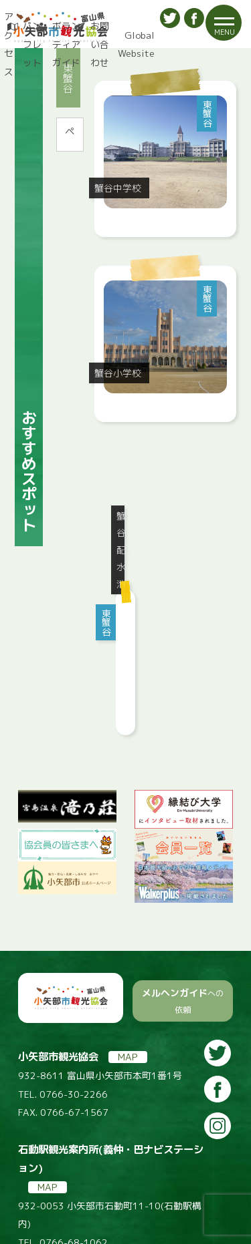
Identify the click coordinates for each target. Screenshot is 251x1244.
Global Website (136, 44)
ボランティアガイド (65, 44)
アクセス (6, 44)
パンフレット (31, 44)
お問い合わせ (98, 44)
